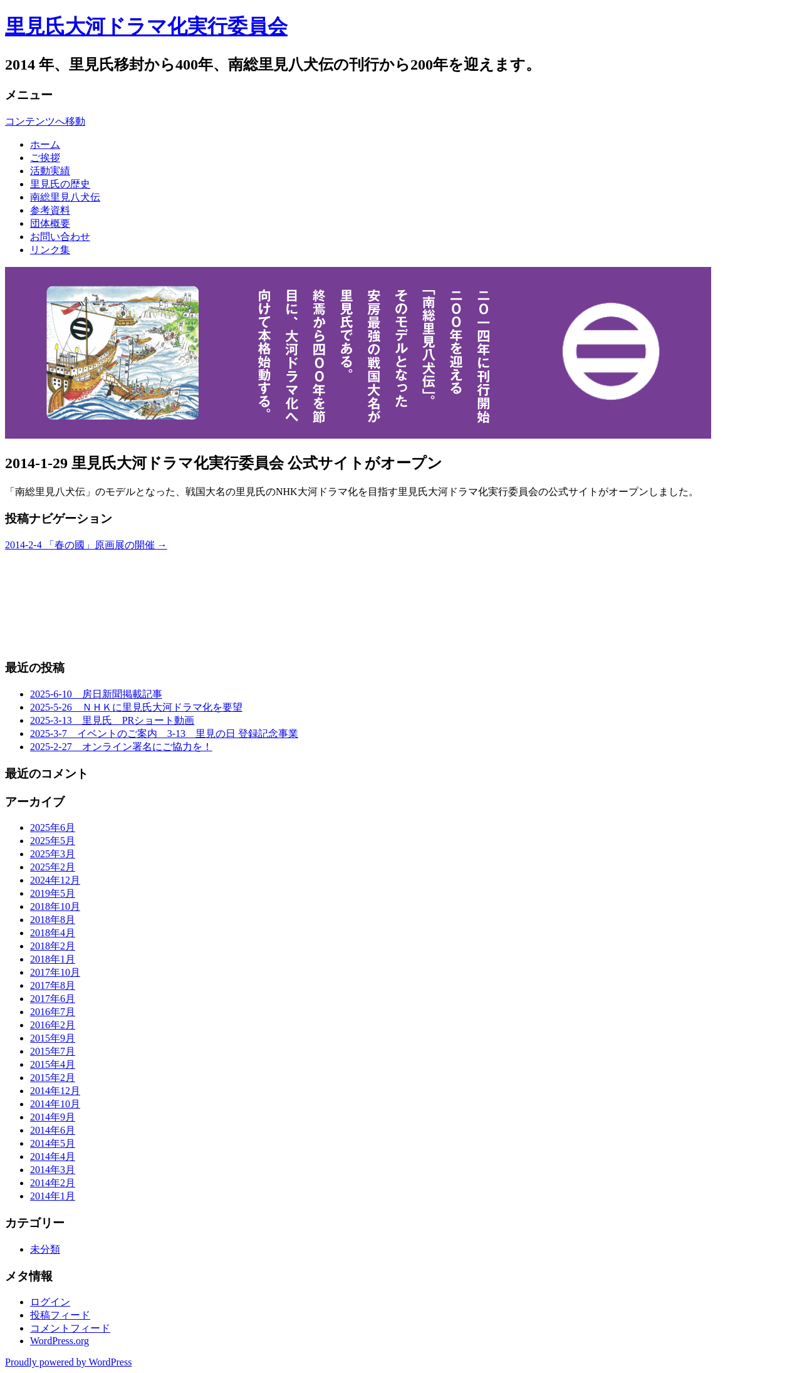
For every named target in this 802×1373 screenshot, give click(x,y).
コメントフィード (70, 1328)
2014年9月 (52, 1117)
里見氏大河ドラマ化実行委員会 (146, 26)
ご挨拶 (45, 157)
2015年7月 (52, 1051)
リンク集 (50, 249)
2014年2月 (52, 1182)
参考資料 (50, 210)
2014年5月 (52, 1143)
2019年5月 (52, 893)
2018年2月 (52, 946)
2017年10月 (55, 972)
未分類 (45, 1249)
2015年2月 (52, 1077)
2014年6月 (52, 1130)
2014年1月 (52, 1196)
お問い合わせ (60, 236)
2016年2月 (52, 1025)
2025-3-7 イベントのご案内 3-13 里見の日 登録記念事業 (164, 733)
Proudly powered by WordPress (68, 1362)
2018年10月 (55, 906)
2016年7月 (52, 1011)
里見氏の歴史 (60, 184)
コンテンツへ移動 (45, 121)
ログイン (50, 1302)
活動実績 (50, 170)
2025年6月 (52, 827)
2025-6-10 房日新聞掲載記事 (96, 694)
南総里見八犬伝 (65, 197)
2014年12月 (55, 1090)
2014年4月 (52, 1156)
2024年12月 (55, 880)
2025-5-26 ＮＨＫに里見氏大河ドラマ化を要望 (136, 707)
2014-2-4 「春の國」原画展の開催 (86, 545)
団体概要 (50, 223)
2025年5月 (52, 840)
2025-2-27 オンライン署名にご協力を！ (121, 746)
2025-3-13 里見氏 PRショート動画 (112, 720)
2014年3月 (52, 1169)
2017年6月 (52, 998)
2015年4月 (52, 1064)
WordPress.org (59, 1340)
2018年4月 (52, 932)
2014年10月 (55, 1104)
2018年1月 (52, 959)
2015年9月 (52, 1038)
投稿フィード (60, 1315)
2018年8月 (52, 919)
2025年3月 (52, 853)
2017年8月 (52, 985)
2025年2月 (52, 867)
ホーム (45, 144)
